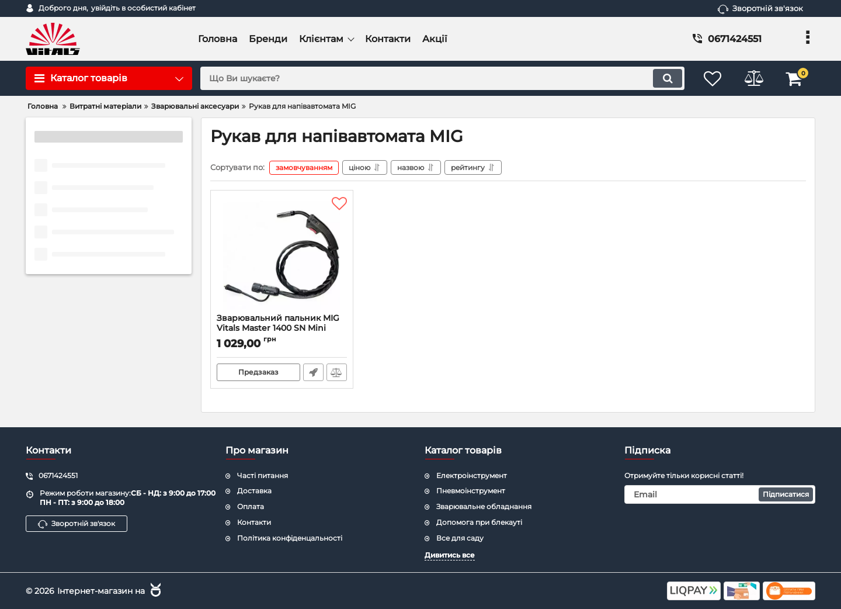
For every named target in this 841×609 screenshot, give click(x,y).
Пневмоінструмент (470, 490)
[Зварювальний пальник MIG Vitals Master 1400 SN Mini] (282, 254)
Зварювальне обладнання (483, 506)
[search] (442, 78)
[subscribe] (720, 494)
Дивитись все (450, 555)
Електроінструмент (471, 475)
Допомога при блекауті (479, 522)
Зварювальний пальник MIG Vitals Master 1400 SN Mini (282, 328)
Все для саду (460, 538)
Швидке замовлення (313, 372)
